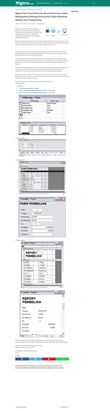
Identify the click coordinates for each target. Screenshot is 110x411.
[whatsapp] (62, 359)
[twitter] (35, 359)
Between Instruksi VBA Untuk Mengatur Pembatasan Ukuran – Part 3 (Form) (37, 92)
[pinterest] (49, 359)
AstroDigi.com (58, 3)
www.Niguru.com (19, 351)
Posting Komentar (41, 23)
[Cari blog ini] (94, 3)
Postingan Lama (64, 407)
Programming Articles (43, 3)
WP (66, 3)
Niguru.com (18, 29)
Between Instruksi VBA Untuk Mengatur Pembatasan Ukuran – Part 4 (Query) (37, 90)
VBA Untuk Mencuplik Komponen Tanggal (29, 88)
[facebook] (22, 359)
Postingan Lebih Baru (21, 407)
